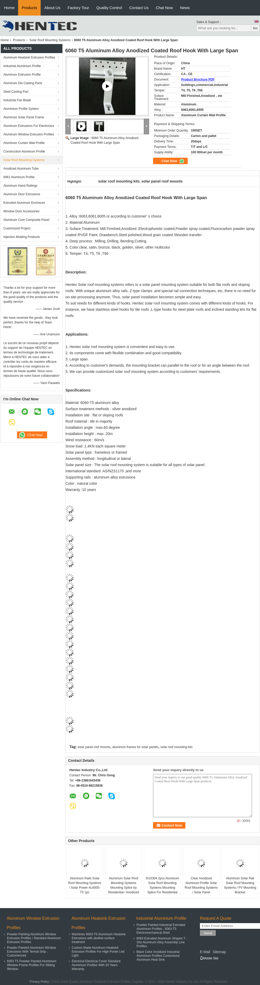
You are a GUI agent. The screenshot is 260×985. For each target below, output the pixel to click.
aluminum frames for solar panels (135, 747)
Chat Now (164, 8)
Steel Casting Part (15, 91)
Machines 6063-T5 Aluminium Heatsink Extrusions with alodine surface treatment (99, 938)
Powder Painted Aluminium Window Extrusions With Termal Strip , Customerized (31, 951)
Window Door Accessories (21, 211)
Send (208, 933)
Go (255, 28)
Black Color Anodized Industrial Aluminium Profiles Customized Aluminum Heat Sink (157, 955)
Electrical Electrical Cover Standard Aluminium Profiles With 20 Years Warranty (96, 965)
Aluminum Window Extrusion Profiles (28, 134)
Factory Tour (78, 7)
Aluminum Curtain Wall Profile (24, 143)
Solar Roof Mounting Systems (49, 40)
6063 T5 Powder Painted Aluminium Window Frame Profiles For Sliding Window (31, 965)
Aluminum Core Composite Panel (26, 220)
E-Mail (205, 952)
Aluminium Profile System (21, 109)
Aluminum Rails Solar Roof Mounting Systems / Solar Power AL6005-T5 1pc (84, 885)
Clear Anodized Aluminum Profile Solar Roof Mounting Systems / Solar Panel (201, 885)
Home (9, 7)
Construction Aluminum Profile (24, 151)
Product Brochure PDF (198, 79)
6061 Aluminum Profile (18, 177)
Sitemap (219, 952)
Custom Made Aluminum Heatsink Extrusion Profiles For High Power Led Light (98, 951)
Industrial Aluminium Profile (22, 66)
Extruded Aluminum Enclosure (24, 203)
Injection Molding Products (21, 237)
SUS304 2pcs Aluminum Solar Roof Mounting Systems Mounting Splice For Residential (162, 885)
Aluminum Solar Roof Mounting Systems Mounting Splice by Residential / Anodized (123, 885)
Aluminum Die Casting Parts (22, 83)
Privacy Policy (39, 981)
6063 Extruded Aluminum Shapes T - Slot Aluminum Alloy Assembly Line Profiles (161, 942)
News (185, 7)
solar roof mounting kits (176, 747)
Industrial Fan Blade (17, 100)
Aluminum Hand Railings (20, 185)
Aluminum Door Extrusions (21, 194)
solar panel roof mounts (94, 747)
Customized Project (16, 228)
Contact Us (138, 7)
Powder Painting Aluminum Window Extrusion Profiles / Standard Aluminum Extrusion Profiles (34, 938)
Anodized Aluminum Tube (21, 168)
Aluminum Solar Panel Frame (23, 117)
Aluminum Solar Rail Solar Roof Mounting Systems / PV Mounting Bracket (240, 885)
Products (29, 7)
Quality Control (109, 7)
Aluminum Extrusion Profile (22, 74)
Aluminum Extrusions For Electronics (28, 126)
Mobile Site (209, 958)
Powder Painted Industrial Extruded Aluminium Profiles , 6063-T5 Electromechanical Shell (160, 929)
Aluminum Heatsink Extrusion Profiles (29, 57)
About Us (52, 7)
